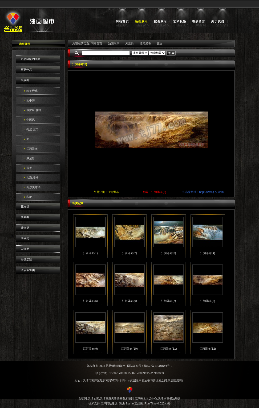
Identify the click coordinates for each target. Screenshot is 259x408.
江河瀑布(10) (129, 348)
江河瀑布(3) (168, 253)
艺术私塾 (179, 21)
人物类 (25, 249)
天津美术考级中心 (145, 398)
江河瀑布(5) (90, 301)
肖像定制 (26, 259)
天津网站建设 (109, 403)
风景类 (25, 80)
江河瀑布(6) (129, 301)
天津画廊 (105, 398)
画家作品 (26, 69)
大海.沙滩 (32, 177)
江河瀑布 (32, 148)
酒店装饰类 (28, 270)
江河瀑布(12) (207, 348)
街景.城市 (32, 129)
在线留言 (198, 21)
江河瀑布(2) (129, 253)
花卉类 (25, 206)
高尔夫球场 (33, 187)
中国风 (30, 119)
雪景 (29, 168)
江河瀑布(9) (90, 348)
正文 (159, 43)
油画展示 (141, 21)
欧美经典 (32, 90)
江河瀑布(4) (207, 253)
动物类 (25, 238)
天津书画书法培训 (169, 398)
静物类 (25, 227)
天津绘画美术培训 (122, 398)
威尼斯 (30, 158)
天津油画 (93, 398)
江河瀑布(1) (90, 253)
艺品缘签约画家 (30, 59)
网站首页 (122, 21)
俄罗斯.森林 (33, 110)
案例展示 (160, 21)
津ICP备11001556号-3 (158, 366)
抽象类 (25, 217)
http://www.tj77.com (211, 192)
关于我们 (217, 21)
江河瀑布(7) (168, 301)
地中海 (30, 100)
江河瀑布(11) (168, 348)
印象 (29, 197)
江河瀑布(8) (207, 301)
